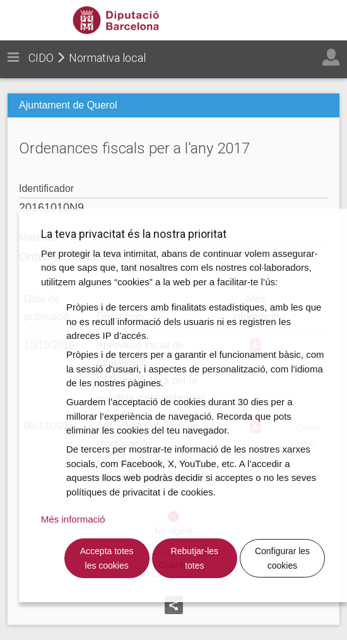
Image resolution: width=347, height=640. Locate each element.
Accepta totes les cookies (107, 558)
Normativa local (107, 57)
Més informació (73, 519)
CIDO (41, 57)
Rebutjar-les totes (194, 558)
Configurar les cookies (282, 558)
